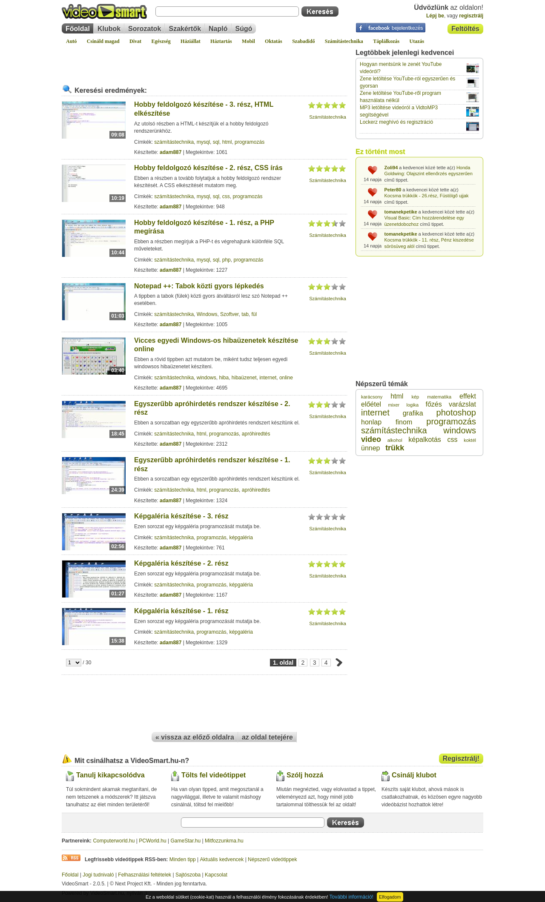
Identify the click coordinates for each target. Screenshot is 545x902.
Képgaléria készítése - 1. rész (181, 611)
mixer (393, 404)
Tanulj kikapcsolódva (110, 775)
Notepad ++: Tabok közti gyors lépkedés (199, 286)
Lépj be (435, 16)
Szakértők (185, 28)
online (286, 378)
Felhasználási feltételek (144, 875)
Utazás (417, 41)
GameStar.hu (186, 841)
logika (412, 404)
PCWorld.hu (152, 841)
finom (404, 422)
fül (254, 314)
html (227, 142)
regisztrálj (471, 16)
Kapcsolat (216, 875)
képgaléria (240, 538)
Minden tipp (182, 859)
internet (267, 378)
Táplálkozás (386, 41)
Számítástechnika (344, 41)
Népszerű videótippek (272, 859)
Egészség (160, 41)
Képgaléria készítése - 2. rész (181, 563)
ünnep (370, 448)
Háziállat (191, 41)
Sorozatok (144, 28)
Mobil (248, 41)
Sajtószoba (188, 875)
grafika (413, 413)
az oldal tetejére (267, 737)
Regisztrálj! (461, 758)
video (371, 439)
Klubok (109, 28)
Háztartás (221, 41)
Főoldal (78, 28)
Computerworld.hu (114, 841)
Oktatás (273, 41)
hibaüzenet (244, 378)
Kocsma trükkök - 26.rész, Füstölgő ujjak (426, 195)
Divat (135, 41)
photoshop (456, 412)
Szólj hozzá (305, 775)
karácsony (371, 396)
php (226, 260)
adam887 (170, 152)
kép (415, 396)
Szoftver (229, 314)
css (226, 196)
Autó (71, 41)
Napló (218, 28)
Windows (207, 314)
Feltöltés (465, 28)
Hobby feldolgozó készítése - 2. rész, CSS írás (208, 167)
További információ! (351, 897)
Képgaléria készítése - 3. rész (181, 516)
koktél (470, 440)
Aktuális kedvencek (222, 859)
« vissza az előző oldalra (194, 737)
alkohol (394, 440)
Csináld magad (103, 41)
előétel (371, 404)
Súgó (243, 28)
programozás (249, 142)
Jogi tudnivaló (98, 875)
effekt (467, 396)
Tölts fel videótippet (213, 775)
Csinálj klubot (414, 775)
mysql (203, 142)
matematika (439, 396)
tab (245, 314)
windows (206, 378)
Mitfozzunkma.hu (224, 841)
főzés (433, 404)
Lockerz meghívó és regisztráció (396, 122)
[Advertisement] (204, 61)
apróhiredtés (256, 434)
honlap (371, 422)
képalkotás (424, 439)
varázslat (462, 404)
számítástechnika (174, 142)
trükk (394, 448)
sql (216, 142)
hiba (224, 378)
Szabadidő (303, 41)
